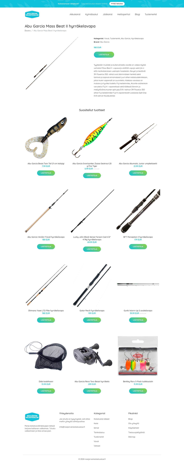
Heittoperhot (123, 15)
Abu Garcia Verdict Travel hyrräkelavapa (45, 238)
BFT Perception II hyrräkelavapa (138, 238)
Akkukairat (75, 15)
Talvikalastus (99, 434)
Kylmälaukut (91, 15)
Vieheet (97, 447)
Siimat (96, 429)
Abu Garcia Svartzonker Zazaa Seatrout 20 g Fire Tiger (92, 166)
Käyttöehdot (133, 429)
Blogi (137, 15)
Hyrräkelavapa (137, 40)
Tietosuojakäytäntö (136, 434)
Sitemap (131, 438)
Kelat (96, 425)
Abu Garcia (125, 40)
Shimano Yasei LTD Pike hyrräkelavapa (46, 312)
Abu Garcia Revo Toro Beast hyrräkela (92, 383)
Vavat (106, 40)
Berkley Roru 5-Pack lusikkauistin (138, 383)
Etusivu (28, 32)
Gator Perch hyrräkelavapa (92, 312)
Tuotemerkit (151, 15)
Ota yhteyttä (133, 425)
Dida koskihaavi (46, 383)
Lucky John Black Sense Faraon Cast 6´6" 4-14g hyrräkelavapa (92, 239)
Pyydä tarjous (117, 4)
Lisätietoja (104, 56)
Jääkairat (107, 15)
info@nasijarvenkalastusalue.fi (72, 428)
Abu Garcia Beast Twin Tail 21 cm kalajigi (46, 165)
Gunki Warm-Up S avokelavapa (138, 312)
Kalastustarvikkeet (102, 420)
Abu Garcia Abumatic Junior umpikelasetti (138, 165)
